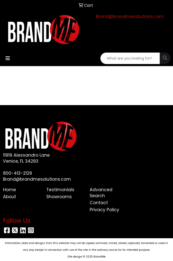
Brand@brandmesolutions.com (130, 17)
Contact (99, 203)
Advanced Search (101, 193)
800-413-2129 (17, 173)
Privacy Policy (104, 210)
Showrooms (59, 197)
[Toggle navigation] (8, 58)
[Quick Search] (130, 58)
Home (9, 190)
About (9, 197)
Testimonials (60, 190)
